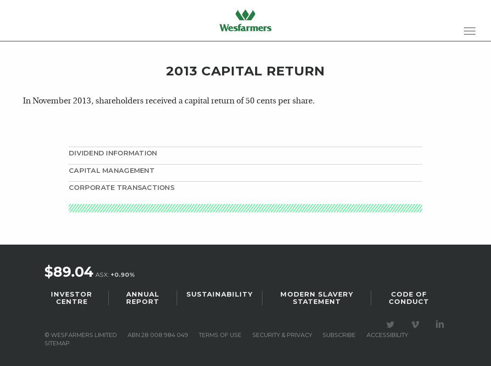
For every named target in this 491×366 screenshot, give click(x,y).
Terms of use (220, 335)
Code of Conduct (409, 298)
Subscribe (339, 335)
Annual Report (142, 298)
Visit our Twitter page (391, 324)
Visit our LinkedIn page (441, 324)
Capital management (112, 170)
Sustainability (219, 294)
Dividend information (113, 153)
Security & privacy (282, 335)
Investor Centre (71, 298)
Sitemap (57, 343)
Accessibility (387, 335)
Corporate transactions (121, 187)
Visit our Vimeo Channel (416, 324)
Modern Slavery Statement (316, 298)
